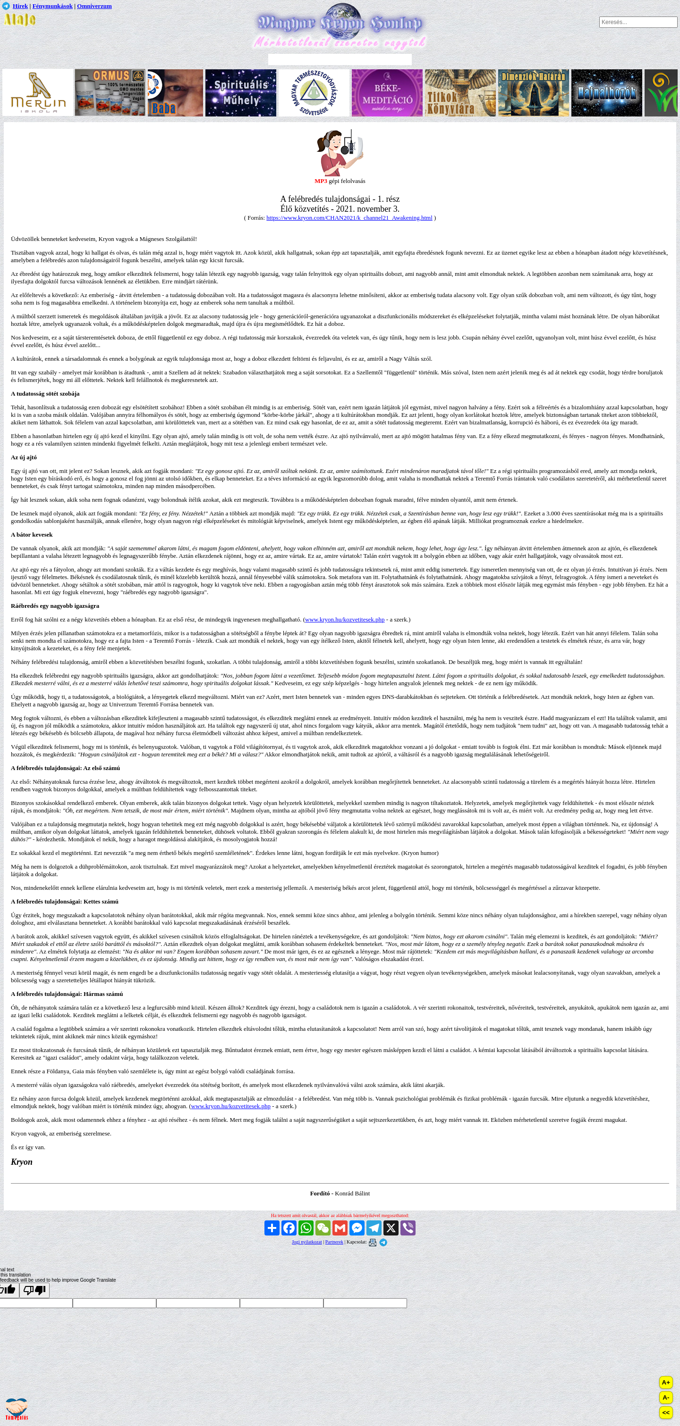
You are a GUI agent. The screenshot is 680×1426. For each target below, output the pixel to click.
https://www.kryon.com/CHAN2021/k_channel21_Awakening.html (349, 217)
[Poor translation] (34, 1290)
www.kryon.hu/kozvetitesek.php (345, 619)
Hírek (20, 5)
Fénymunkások (53, 5)
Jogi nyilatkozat (307, 1241)
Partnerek (334, 1241)
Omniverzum (94, 5)
